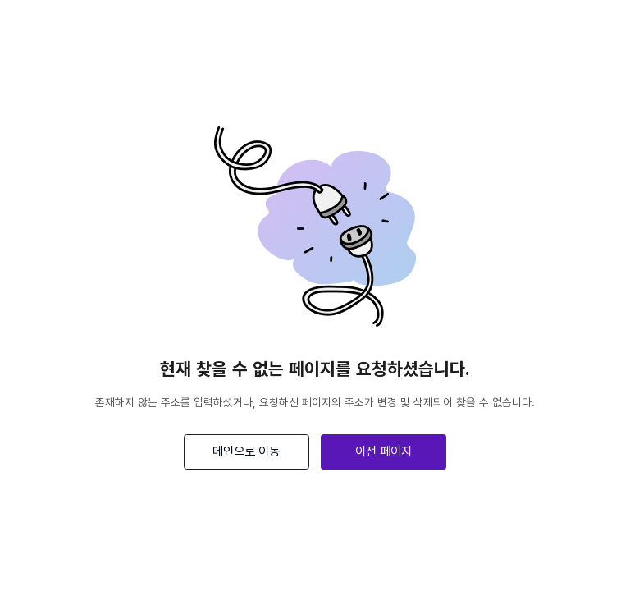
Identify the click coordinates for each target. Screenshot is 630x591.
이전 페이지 (383, 451)
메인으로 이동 (246, 451)
